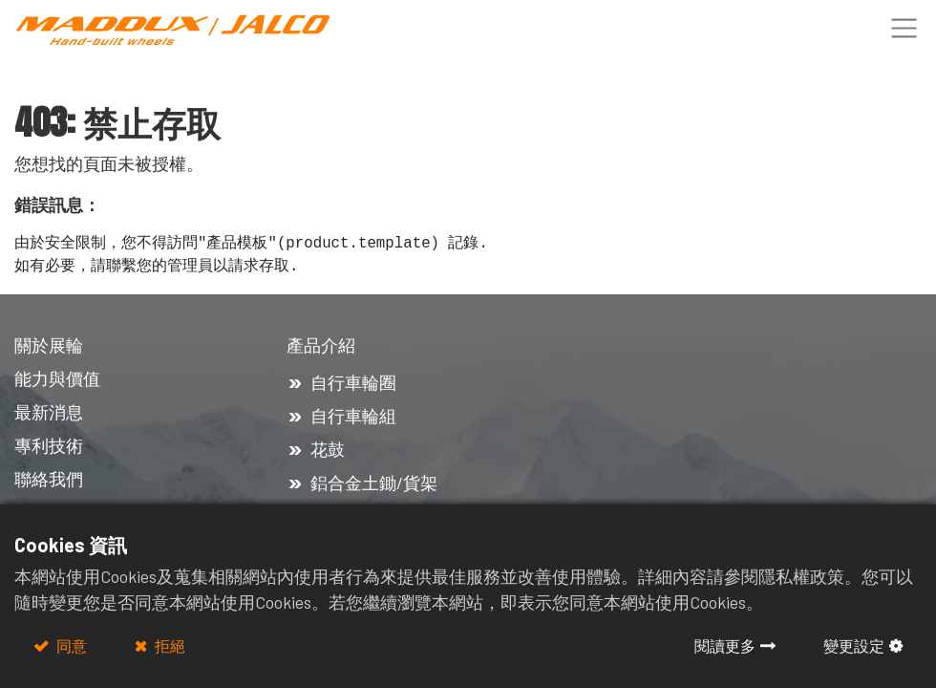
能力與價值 (57, 378)
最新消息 (48, 411)
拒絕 (168, 645)
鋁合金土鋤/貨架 (373, 482)
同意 (70, 645)
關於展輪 (48, 344)
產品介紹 (323, 344)
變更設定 (853, 645)
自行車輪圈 (353, 382)
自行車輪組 (353, 415)
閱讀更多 (724, 645)
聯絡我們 (50, 478)
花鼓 (327, 449)
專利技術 (48, 445)
